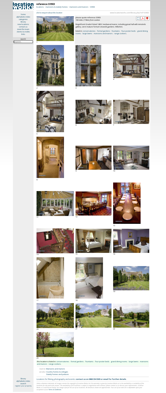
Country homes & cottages (57, 372)
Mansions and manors (55, 369)
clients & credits (23, 31)
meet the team (23, 29)
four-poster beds (128, 31)
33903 (92, 7)
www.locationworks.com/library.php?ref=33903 (129, 12)
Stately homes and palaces (57, 374)
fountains (116, 31)
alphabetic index (23, 17)
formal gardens (103, 31)
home (23, 14)
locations (40, 7)
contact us (23, 26)
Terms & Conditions (54, 389)
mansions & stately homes (57, 7)
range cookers (120, 33)
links (23, 34)
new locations (23, 24)
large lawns (87, 33)
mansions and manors (78, 7)
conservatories (89, 31)
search (23, 383)
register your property (23, 386)
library (23, 22)
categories (23, 19)
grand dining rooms (119, 361)
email (105, 379)
